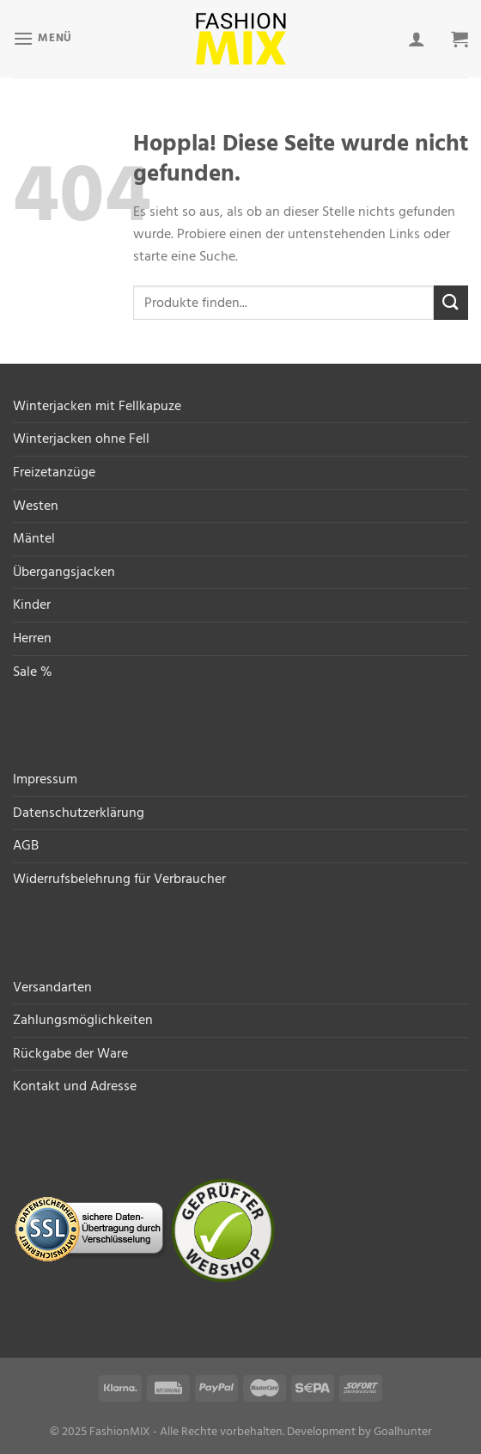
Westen (35, 505)
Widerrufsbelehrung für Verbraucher (119, 879)
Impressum (45, 779)
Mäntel (34, 538)
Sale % (32, 671)
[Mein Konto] (416, 39)
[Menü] (42, 38)
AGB (26, 845)
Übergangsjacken (64, 572)
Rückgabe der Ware (70, 1053)
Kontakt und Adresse (75, 1086)
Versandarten (52, 987)
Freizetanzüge (54, 472)
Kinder (32, 604)
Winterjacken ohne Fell (81, 438)
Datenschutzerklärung (78, 812)
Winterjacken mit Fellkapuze (97, 406)
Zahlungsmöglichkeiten (83, 1020)
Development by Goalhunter (359, 1431)
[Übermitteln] (451, 302)
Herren (32, 638)
